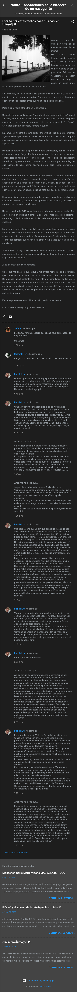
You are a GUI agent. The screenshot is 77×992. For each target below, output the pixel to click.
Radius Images (45, 986)
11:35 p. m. (19, 600)
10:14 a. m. (19, 474)
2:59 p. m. (18, 662)
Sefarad (18, 328)
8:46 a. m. (18, 393)
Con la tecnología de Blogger (38, 980)
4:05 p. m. (18, 515)
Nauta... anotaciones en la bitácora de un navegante (38, 7)
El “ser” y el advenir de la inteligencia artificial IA (32, 907)
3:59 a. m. (18, 345)
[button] (73, 22)
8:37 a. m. (18, 722)
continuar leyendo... (62, 898)
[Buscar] (73, 6)
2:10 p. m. (18, 793)
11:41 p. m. (19, 365)
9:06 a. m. (18, 432)
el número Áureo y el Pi (16, 942)
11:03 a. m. (19, 644)
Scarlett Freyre (21, 354)
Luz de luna (19, 374)
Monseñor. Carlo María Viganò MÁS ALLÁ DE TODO (33, 872)
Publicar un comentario (16, 852)
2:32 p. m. (18, 845)
